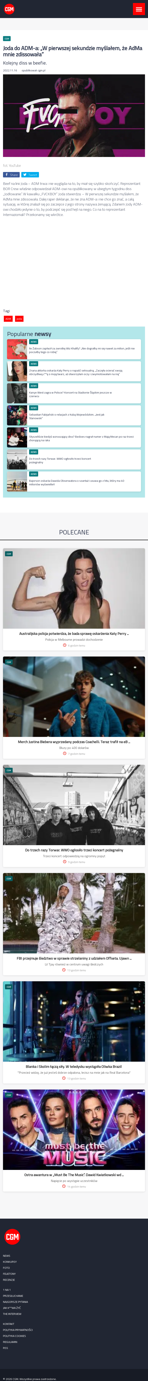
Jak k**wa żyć (12, 1307)
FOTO (6, 1267)
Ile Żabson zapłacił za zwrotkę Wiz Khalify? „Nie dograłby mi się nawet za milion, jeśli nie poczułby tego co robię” (82, 350)
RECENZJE (9, 1279)
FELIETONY (9, 1273)
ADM (8, 318)
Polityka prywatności (18, 1329)
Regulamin (10, 1342)
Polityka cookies (14, 1336)
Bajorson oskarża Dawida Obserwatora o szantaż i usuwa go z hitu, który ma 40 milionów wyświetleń (76, 482)
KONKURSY (10, 1261)
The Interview (12, 1313)
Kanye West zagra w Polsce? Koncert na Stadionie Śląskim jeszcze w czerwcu (70, 394)
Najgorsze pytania (15, 1301)
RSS (5, 1348)
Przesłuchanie (13, 1295)
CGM (9, 553)
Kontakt (8, 1323)
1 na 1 (7, 1289)
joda (19, 318)
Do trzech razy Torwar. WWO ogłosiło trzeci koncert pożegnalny (60, 460)
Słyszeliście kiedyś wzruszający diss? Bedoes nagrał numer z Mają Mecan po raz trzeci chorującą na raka (81, 438)
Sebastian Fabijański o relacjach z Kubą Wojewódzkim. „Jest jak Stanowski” (66, 416)
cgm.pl (41, 70)
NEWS (34, 341)
